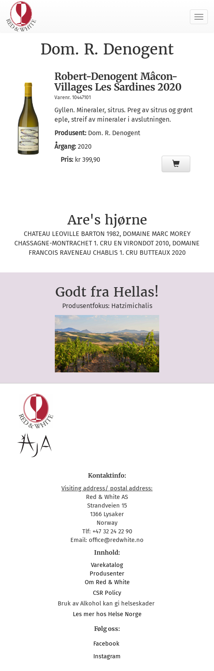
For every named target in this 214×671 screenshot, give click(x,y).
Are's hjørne (107, 220)
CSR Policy (107, 592)
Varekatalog (107, 565)
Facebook (107, 643)
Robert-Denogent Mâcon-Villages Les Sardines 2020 (118, 81)
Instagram (107, 656)
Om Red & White (107, 582)
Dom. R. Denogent (114, 133)
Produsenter (107, 573)
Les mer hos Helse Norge (107, 614)
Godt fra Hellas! (107, 292)
